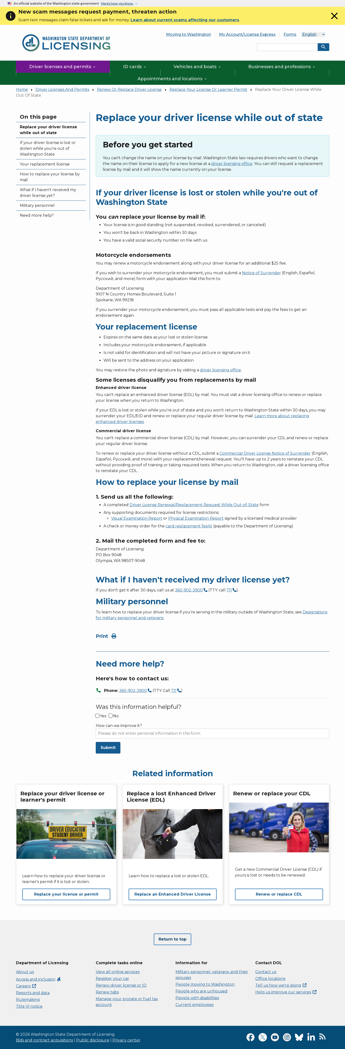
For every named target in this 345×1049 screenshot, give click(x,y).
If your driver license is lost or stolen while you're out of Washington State (48, 148)
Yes (103, 716)
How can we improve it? (119, 726)
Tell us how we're (281, 985)
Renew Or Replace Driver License (129, 89)
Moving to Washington (188, 34)
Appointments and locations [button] (172, 78)
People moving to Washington (205, 984)
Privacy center (126, 1040)
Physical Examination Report (196, 518)
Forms (290, 34)
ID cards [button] (135, 66)
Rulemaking (28, 999)
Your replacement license (45, 164)
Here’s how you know (117, 3)
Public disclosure (92, 1040)
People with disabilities (197, 998)
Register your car (112, 978)
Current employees (194, 1004)
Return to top (172, 939)
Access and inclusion (38, 979)
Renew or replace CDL (279, 894)
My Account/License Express (247, 34)
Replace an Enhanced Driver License (172, 894)
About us (25, 972)
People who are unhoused (202, 991)
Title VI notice (29, 1006)
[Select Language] (313, 34)
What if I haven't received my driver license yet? (48, 192)
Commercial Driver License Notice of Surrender (265, 453)
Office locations (270, 978)
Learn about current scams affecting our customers (185, 20)
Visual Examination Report (136, 518)
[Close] (334, 20)
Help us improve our (285, 992)
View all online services (117, 972)
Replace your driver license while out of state (48, 130)
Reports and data (33, 993)
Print (106, 636)
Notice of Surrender (261, 273)
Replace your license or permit (66, 894)
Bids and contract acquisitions (44, 1040)
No (116, 716)
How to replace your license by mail (50, 177)
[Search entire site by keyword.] (287, 47)
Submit (108, 747)
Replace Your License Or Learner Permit (208, 89)
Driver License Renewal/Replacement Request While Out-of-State (194, 505)
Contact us (265, 972)
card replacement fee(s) (189, 526)
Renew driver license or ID (121, 985)
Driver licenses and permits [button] (62, 66)
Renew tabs (107, 992)
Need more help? (37, 215)
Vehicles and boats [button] (197, 66)
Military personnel (37, 205)
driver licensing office (231, 163)
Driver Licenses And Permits (62, 89)
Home (22, 89)
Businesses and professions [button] (282, 66)
